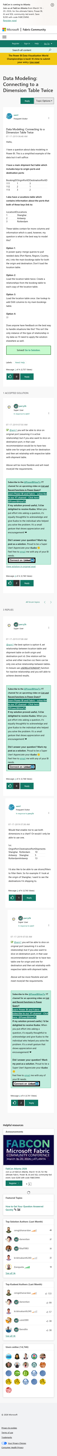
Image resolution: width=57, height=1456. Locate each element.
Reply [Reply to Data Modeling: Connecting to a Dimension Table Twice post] (26, 376)
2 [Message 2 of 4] (15, 778)
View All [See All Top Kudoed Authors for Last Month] (11, 1336)
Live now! (35, 62)
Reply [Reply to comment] (26, 583)
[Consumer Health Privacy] (29, 1447)
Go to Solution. (32, 350)
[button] (27, 101)
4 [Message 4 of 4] (15, 576)
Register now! (10, 20)
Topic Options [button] (43, 100)
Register (15, 43)
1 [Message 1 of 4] (15, 369)
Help (37, 43)
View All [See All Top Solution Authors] (11, 1273)
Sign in (27, 43)
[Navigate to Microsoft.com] (10, 29)
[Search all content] (32, 50)
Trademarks (7, 1437)
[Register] (14, 1183)
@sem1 (13, 430)
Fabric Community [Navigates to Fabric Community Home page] (34, 29)
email (23, 551)
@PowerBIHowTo (32, 482)
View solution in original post (21, 566)
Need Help (20, 362)
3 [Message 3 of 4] (17, 890)
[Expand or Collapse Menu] (4, 37)
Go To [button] (47, 43)
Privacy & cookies (9, 1428)
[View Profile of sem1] (16, 114)
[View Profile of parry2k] (22, 405)
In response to (21, 413)
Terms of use (7, 1432)
